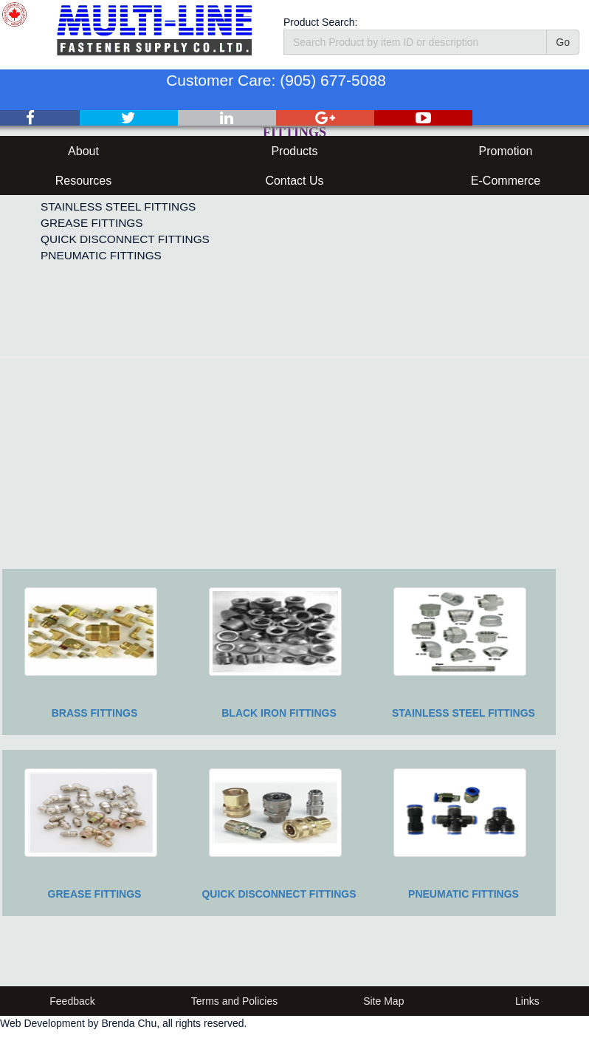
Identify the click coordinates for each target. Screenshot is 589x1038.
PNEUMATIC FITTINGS (101, 255)
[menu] (121, 215)
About (83, 151)
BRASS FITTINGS (95, 713)
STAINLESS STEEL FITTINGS (118, 206)
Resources (83, 180)
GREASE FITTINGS (92, 222)
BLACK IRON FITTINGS (279, 713)
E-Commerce (505, 180)
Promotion (506, 151)
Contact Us (294, 180)
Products (294, 151)
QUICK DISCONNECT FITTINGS (125, 239)
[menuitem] (121, 207)
